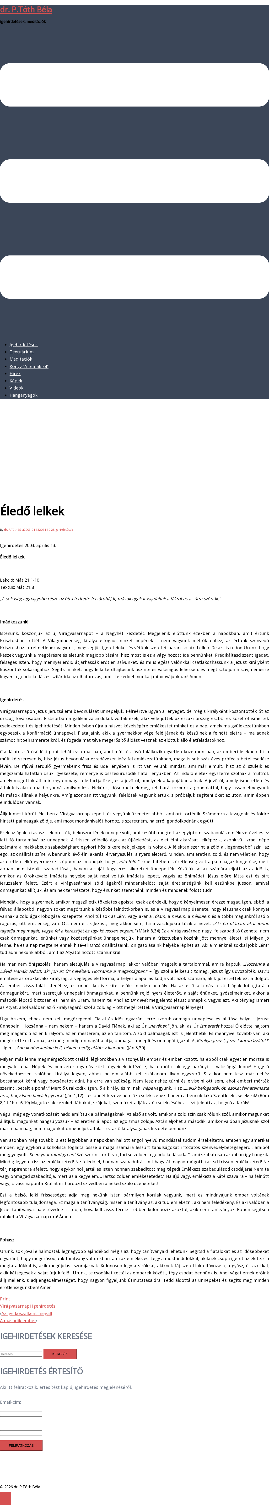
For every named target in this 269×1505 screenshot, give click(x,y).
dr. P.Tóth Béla (26, 9)
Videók (16, 388)
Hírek (15, 373)
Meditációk (21, 359)
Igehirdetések (24, 344)
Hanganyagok (24, 395)
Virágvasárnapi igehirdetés (27, 1306)
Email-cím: (10, 1402)
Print (5, 1299)
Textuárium (22, 352)
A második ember (18, 1320)
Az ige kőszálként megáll (26, 1313)
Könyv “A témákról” (29, 366)
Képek (16, 381)
